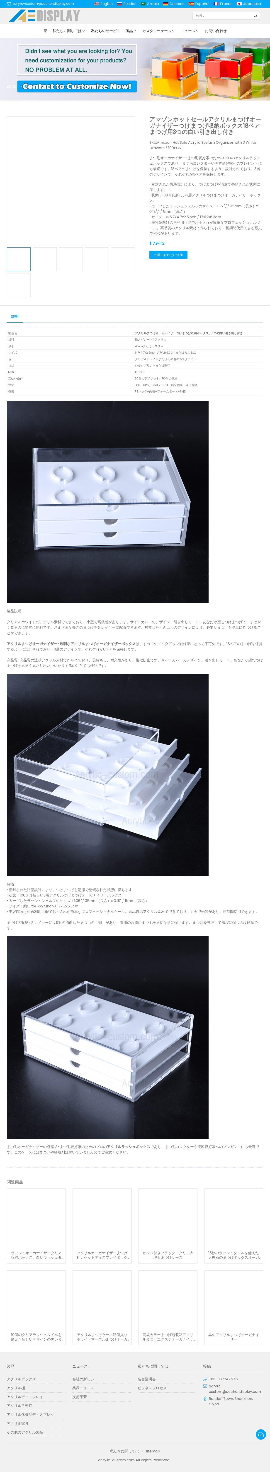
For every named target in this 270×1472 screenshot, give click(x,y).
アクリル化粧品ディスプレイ (30, 1414)
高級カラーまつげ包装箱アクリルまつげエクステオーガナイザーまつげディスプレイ (168, 1337)
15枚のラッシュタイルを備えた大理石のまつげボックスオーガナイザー (233, 1255)
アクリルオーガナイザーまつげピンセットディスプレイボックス (102, 1255)
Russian (129, 3)
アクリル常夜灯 (19, 1405)
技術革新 (79, 1396)
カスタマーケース (156, 30)
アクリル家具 (18, 1423)
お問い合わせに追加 (168, 255)
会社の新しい (83, 1379)
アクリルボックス (54, 86)
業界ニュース (83, 1388)
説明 (15, 316)
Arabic (153, 3)
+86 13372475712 (223, 1379)
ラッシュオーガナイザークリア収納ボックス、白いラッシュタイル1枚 (36, 1255)
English (106, 3)
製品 (129, 30)
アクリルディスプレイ (25, 1396)
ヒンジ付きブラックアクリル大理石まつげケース (168, 1255)
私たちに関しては (67, 30)
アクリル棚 (16, 1388)
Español (202, 3)
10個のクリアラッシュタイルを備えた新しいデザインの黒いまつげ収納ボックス (36, 1337)
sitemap (152, 1451)
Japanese (252, 3)
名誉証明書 (147, 1379)
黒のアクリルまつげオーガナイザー (233, 1337)
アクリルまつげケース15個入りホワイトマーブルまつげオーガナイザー (102, 1337)
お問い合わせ (216, 30)
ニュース (188, 30)
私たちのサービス (105, 30)
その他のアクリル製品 (25, 1432)
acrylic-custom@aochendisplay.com (43, 3)
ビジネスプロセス (152, 1388)
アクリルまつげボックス (97, 86)
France (226, 3)
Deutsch (177, 3)
